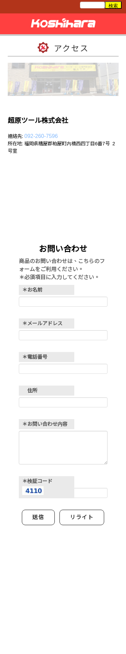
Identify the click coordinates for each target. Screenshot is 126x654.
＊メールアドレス (42, 323)
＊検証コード (37, 487)
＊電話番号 (34, 357)
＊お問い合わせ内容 (45, 424)
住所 (29, 390)
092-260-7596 (41, 136)
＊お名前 (32, 290)
